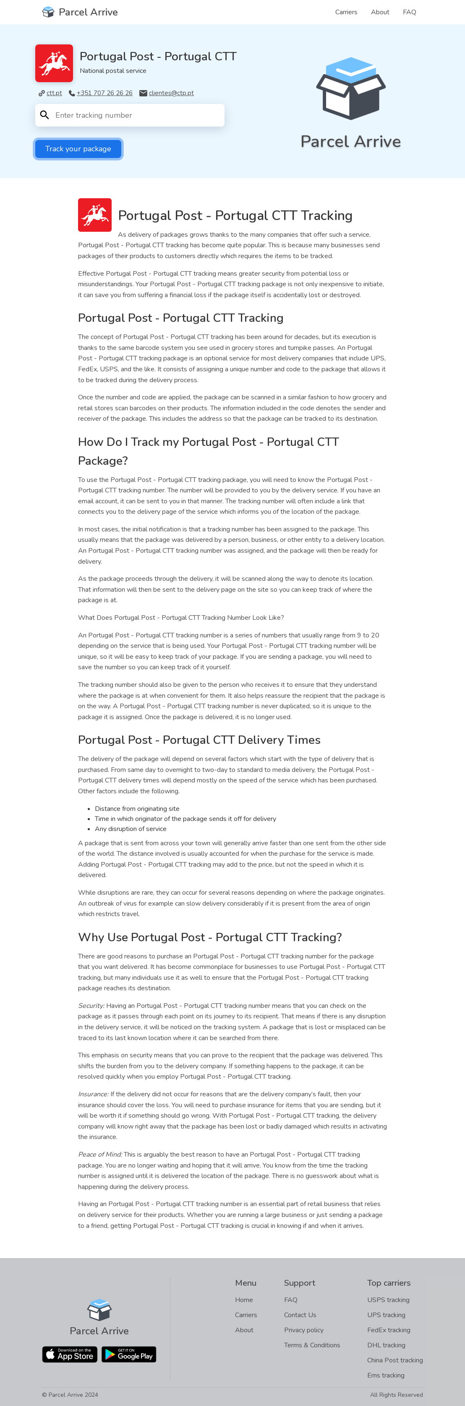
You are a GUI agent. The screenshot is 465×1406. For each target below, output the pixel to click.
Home (244, 1300)
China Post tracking (395, 1360)
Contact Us (300, 1315)
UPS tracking (386, 1315)
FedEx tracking (388, 1330)
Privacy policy (304, 1330)
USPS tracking (388, 1300)
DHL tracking (386, 1345)
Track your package (78, 149)
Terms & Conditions (312, 1345)
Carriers (346, 12)
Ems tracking (386, 1375)
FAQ (409, 12)
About (380, 12)
